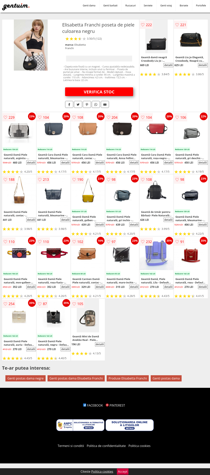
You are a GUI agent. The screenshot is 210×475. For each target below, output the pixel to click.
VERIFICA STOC (99, 92)
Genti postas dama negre (25, 378)
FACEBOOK (93, 405)
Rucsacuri (130, 5)
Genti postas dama (166, 378)
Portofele (201, 5)
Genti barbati (110, 5)
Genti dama (89, 5)
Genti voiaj (166, 5)
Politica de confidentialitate (106, 446)
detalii (168, 65)
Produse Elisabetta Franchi (128, 378)
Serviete (148, 5)
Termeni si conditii (71, 446)
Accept (123, 471)
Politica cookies (139, 446)
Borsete (184, 5)
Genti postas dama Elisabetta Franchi (76, 378)
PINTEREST (115, 405)
